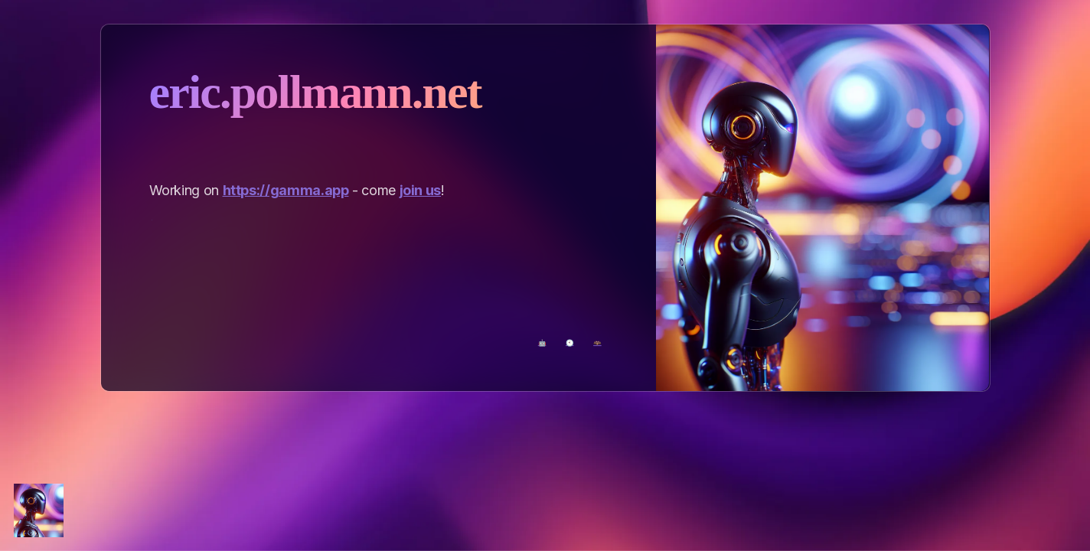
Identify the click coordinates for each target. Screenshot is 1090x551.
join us (420, 190)
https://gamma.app (286, 190)
